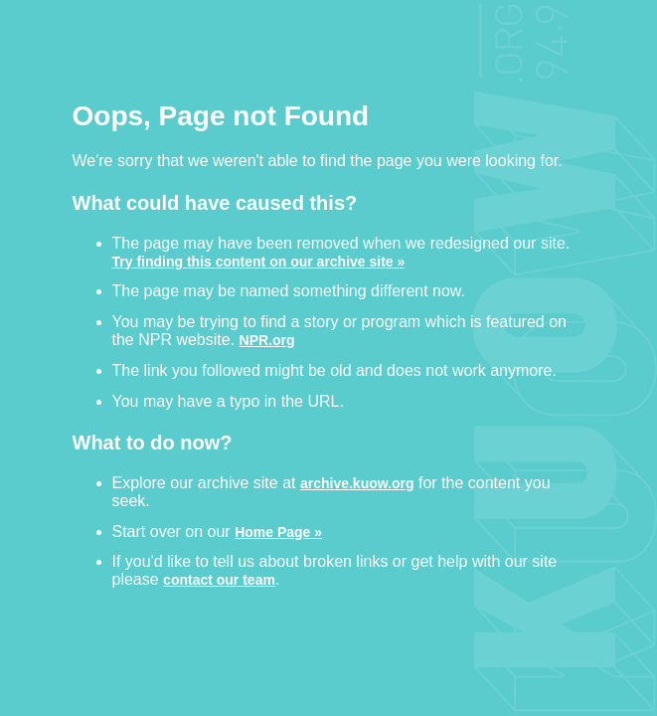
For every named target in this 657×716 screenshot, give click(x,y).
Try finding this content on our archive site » (259, 261)
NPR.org (267, 339)
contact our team (219, 579)
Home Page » (278, 531)
